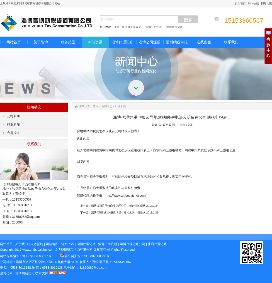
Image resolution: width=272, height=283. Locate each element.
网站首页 (13, 42)
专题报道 (13, 133)
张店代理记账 (157, 244)
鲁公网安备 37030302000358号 (84, 256)
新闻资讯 (95, 42)
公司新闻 (13, 116)
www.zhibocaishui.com (38, 249)
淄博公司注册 (154, 27)
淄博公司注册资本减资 (127, 27)
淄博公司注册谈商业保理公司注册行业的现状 (118, 205)
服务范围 (68, 42)
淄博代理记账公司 (132, 244)
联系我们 (231, 42)
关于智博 (41, 42)
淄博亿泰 (6, 273)
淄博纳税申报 (177, 42)
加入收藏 (253, 3)
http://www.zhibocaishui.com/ (126, 195)
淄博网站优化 (24, 273)
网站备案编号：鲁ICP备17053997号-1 (27, 256)
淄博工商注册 (107, 244)
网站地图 (266, 3)
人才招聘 (37, 244)
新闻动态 (106, 106)
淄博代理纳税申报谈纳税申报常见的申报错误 (118, 212)
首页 (95, 106)
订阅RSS (67, 244)
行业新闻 (13, 124)
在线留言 (204, 42)
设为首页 (240, 3)
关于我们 (21, 244)
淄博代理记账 (174, 27)
